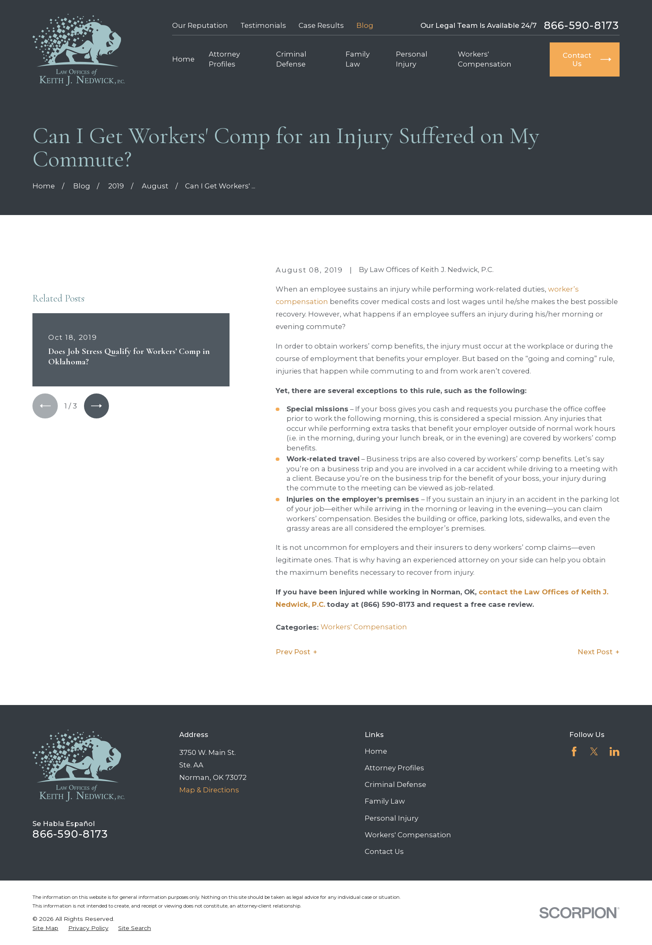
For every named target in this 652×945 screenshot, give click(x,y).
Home (376, 751)
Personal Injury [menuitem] (411, 59)
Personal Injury (391, 818)
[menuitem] (45, 928)
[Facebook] (574, 751)
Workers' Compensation (364, 627)
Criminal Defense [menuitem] (291, 59)
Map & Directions (209, 790)
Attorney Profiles (394, 768)
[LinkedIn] (614, 751)
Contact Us (384, 851)
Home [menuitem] (183, 59)
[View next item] (96, 405)
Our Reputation (200, 25)
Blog (364, 25)
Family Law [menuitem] (358, 59)
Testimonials (263, 25)
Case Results (321, 25)
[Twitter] (594, 751)
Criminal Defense (395, 784)
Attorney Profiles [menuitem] (224, 59)
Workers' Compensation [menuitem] (484, 59)
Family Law (385, 801)
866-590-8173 (582, 25)
